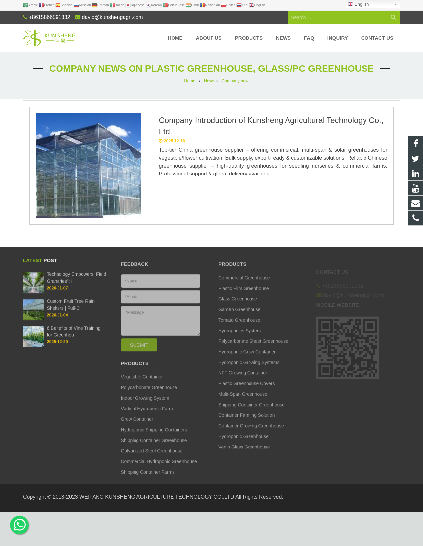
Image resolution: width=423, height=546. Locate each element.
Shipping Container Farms (148, 479)
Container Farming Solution (246, 422)
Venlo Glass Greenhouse (244, 454)
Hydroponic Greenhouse (243, 443)
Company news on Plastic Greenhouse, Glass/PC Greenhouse (211, 68)
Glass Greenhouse (237, 306)
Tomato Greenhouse (239, 327)
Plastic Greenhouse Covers (246, 390)
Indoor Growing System (145, 405)
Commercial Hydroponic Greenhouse (159, 468)
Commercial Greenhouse (244, 285)
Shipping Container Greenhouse (154, 447)
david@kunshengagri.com (112, 17)
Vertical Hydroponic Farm (147, 415)
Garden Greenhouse (239, 316)
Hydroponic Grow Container (247, 359)
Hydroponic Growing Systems (248, 369)
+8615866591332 (49, 17)
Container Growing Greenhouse (251, 433)
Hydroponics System (239, 337)
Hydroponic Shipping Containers (154, 437)
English (358, 4)
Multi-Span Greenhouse (242, 401)
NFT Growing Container (242, 380)
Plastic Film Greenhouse (243, 295)
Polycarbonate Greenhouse (149, 394)
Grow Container (137, 426)
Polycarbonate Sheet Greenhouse (253, 348)
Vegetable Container (142, 384)
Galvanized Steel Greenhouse (152, 458)
